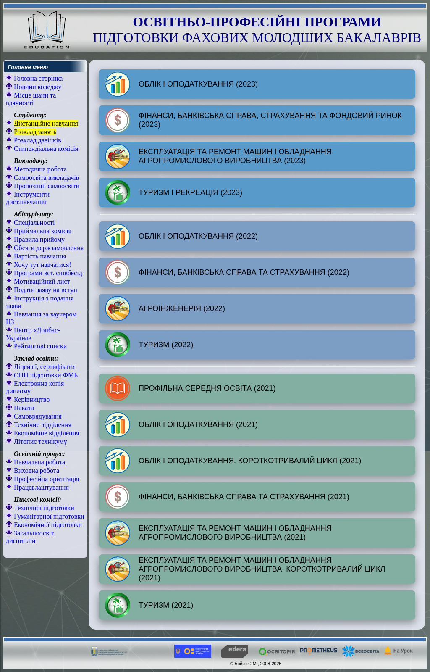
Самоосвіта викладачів (45, 177)
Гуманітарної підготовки (48, 516)
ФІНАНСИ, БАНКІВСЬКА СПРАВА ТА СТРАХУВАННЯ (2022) (227, 272)
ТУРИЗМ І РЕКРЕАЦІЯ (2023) (173, 192)
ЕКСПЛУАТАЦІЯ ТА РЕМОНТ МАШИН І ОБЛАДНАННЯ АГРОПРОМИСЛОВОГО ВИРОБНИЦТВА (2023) (218, 156)
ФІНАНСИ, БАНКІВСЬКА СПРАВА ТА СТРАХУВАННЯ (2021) (227, 496)
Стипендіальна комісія (45, 148)
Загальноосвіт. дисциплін (30, 537)
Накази (23, 407)
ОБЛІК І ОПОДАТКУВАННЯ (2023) (181, 84)
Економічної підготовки (47, 524)
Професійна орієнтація (45, 478)
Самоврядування (37, 416)
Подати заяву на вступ (44, 289)
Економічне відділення (45, 433)
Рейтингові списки (39, 346)
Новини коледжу (37, 86)
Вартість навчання (39, 256)
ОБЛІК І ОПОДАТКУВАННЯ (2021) (181, 424)
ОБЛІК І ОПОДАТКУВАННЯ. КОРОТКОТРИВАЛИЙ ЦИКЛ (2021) (233, 460)
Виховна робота (35, 470)
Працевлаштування (40, 487)
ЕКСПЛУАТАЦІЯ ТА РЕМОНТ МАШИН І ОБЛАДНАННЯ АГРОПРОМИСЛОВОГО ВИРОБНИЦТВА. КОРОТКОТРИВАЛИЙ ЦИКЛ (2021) (245, 569)
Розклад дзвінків (36, 140)
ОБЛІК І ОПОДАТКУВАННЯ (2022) (181, 236)
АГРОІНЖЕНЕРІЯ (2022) (165, 308)
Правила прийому (38, 239)
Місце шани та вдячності (31, 99)
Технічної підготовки (43, 507)
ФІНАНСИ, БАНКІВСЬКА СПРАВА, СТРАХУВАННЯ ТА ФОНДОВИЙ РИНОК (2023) (253, 120)
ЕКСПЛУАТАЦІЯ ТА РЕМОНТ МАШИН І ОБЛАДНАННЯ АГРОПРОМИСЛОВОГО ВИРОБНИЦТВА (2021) (218, 533)
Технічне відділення (41, 424)
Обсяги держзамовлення (48, 247)
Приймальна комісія (41, 231)
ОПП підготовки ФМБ (45, 375)
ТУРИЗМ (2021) (149, 605)
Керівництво (31, 399)
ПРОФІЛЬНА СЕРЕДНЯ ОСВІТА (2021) (190, 388)
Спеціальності (33, 222)
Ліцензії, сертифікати (43, 366)
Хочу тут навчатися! (41, 264)
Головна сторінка (37, 78)
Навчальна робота (38, 462)
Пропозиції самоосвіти (45, 186)
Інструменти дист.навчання (28, 198)
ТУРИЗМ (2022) (149, 344)
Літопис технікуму (39, 441)
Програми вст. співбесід (47, 273)
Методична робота (39, 169)
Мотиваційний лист (41, 281)
